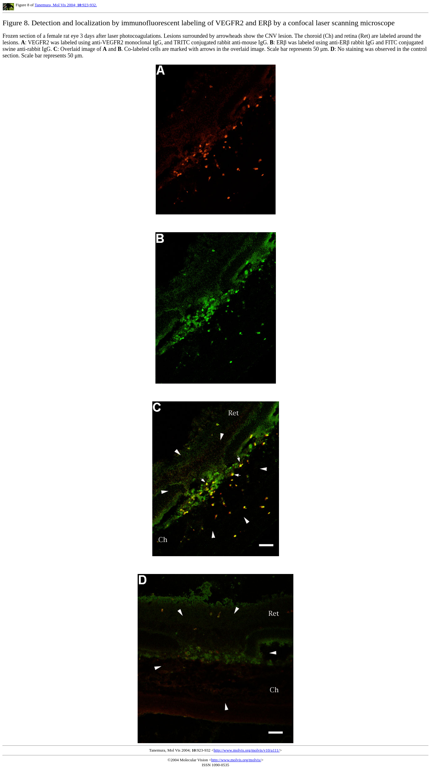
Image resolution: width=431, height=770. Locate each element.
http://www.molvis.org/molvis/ (236, 760)
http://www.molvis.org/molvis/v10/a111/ (247, 750)
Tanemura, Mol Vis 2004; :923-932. (66, 4)
